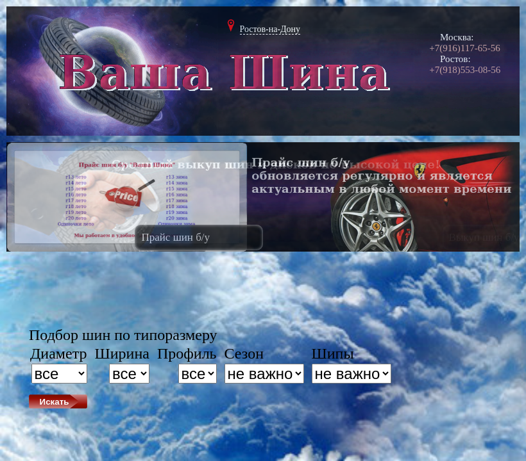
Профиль (187, 353)
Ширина (122, 353)
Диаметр (58, 353)
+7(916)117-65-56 (464, 48)
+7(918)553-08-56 (464, 70)
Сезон (244, 353)
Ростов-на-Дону (270, 29)
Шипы (333, 353)
